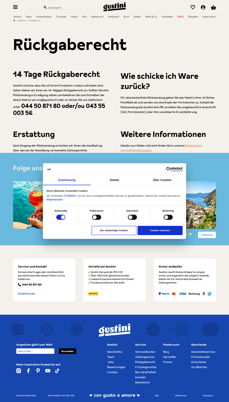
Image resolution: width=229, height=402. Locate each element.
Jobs (110, 362)
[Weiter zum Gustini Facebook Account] (28, 370)
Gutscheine (198, 362)
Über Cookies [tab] (162, 180)
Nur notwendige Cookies (114, 230)
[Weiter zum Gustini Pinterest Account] (38, 370)
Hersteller (170, 357)
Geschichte (114, 352)
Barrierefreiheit (145, 372)
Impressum (55, 199)
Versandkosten (145, 352)
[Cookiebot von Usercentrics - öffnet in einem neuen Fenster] (169, 169)
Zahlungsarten (145, 357)
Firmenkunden (200, 357)
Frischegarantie (145, 367)
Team (110, 357)
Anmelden (67, 351)
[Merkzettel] (192, 7)
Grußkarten (199, 367)
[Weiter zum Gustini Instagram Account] (18, 370)
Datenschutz (180, 395)
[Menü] (15, 7)
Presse (167, 362)
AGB (157, 395)
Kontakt (140, 377)
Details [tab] (114, 180)
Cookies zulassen (160, 230)
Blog (166, 352)
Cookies (70, 195)
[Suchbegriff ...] (59, 7)
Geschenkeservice (203, 352)
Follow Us (207, 235)
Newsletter (142, 382)
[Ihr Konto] (203, 7)
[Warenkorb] (213, 7)
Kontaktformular (26, 293)
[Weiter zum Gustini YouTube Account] (47, 370)
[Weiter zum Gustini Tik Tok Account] (57, 370)
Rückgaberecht (145, 362)
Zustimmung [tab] (67, 180)
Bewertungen (116, 367)
